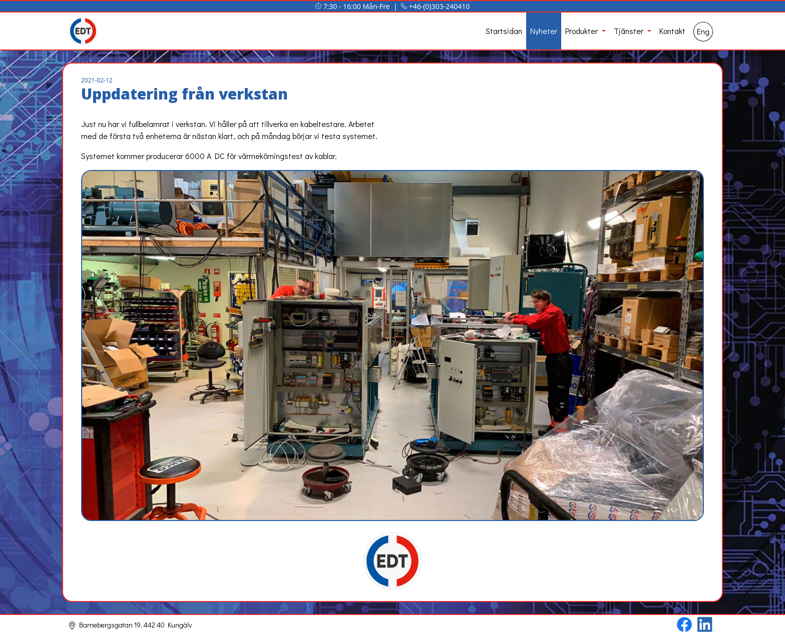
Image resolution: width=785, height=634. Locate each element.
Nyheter (543, 31)
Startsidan (504, 31)
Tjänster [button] (629, 31)
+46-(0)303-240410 (439, 6)
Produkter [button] (582, 31)
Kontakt (672, 31)
